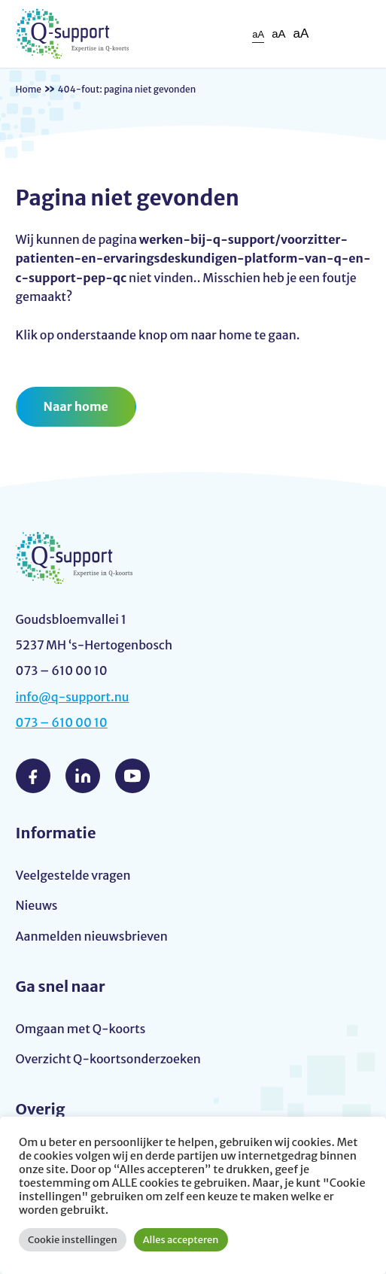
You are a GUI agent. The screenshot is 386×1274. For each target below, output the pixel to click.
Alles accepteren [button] (181, 1239)
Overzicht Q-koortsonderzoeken (108, 1058)
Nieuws (37, 905)
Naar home (76, 406)
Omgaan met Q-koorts (81, 1028)
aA (258, 34)
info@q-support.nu (72, 696)
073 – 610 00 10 (62, 722)
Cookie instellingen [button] (72, 1239)
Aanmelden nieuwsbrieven (92, 936)
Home (29, 89)
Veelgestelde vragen (73, 875)
